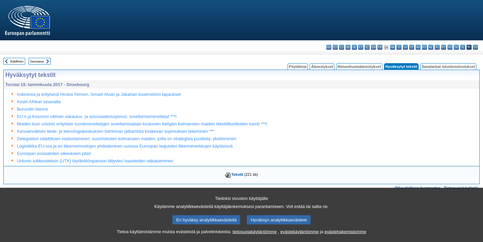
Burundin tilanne (32, 109)
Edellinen (16, 61)
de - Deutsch (354, 47)
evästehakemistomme (345, 236)
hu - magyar (418, 47)
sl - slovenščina (462, 47)
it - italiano (398, 47)
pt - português (443, 47)
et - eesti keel (360, 47)
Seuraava (37, 61)
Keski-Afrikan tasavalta (39, 101)
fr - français (379, 47)
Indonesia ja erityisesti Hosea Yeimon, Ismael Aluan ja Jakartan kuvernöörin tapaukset (99, 94)
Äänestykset (322, 67)
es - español (335, 47)
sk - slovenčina (456, 47)
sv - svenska (475, 47)
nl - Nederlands (430, 47)
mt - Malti (424, 47)
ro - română (449, 47)
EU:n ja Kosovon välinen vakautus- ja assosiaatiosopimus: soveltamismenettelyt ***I (97, 116)
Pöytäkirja (298, 67)
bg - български (328, 47)
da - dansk (348, 47)
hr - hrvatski (392, 47)
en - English (373, 47)
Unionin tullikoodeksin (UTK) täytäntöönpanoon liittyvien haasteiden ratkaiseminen (95, 160)
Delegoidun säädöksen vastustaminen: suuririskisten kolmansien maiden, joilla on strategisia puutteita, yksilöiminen (126, 138)
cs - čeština (341, 47)
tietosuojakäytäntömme (254, 236)
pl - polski (437, 47)
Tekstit (237, 174)
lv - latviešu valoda (405, 47)
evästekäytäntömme (299, 236)
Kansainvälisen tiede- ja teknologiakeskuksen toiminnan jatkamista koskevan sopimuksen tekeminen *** (115, 131)
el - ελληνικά (367, 47)
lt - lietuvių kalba (411, 47)
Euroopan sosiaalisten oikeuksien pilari (54, 153)
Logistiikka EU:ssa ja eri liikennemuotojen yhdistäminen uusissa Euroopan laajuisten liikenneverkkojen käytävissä (125, 146)
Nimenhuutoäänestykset (359, 67)
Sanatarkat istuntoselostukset (448, 67)
